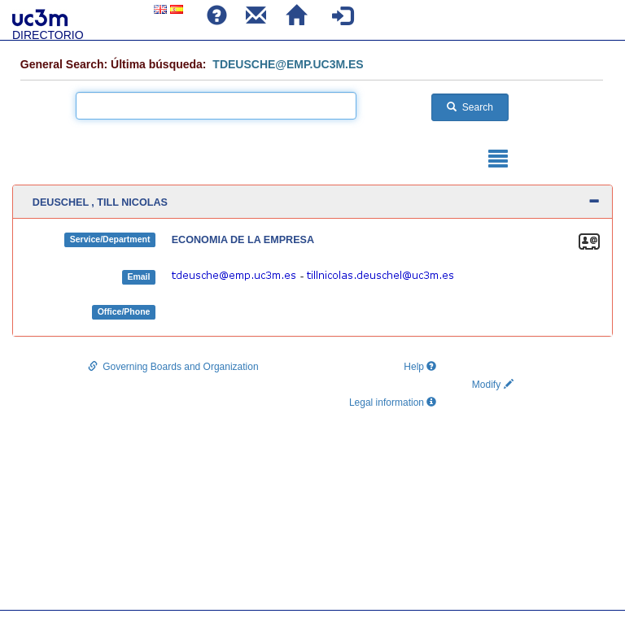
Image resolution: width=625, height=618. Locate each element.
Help (418, 366)
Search (470, 107)
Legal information (392, 402)
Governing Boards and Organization (173, 366)
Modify (493, 384)
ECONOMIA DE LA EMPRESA (243, 240)
